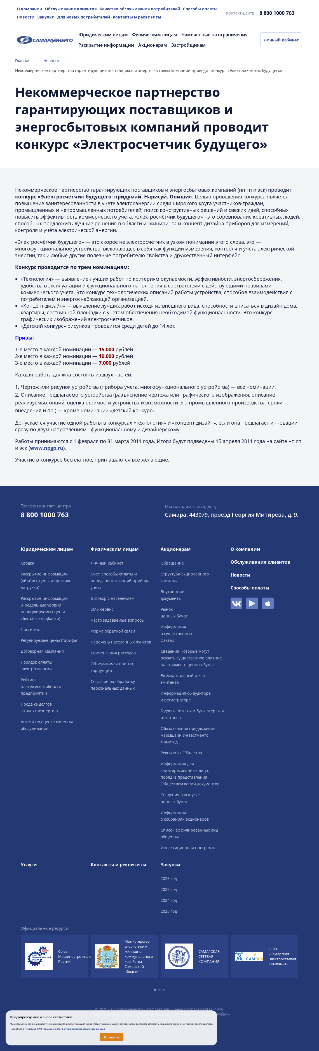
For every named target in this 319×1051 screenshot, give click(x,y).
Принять (111, 1037)
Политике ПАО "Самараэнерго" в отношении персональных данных (65, 1028)
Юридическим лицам (103, 35)
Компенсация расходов (113, 653)
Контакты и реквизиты (137, 17)
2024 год (169, 900)
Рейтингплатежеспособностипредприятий (41, 686)
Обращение (172, 563)
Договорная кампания (42, 651)
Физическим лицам (154, 35)
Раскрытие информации (106, 45)
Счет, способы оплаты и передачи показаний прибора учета (120, 580)
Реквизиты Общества (181, 752)
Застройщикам (188, 45)
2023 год (169, 911)
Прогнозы (30, 629)
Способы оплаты (200, 8)
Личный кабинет (281, 40)
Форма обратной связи (113, 631)
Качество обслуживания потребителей (140, 8)
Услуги (29, 865)
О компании (29, 8)
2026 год (169, 878)
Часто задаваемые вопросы (117, 620)
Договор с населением (112, 598)
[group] (54, 956)
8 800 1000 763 (276, 13)
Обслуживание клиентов (71, 8)
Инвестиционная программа (189, 847)
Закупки (46, 17)
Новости (25, 17)
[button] (155, 990)
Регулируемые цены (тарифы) (49, 640)
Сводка (27, 563)
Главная (27, 60)
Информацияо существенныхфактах (176, 633)
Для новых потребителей (83, 17)
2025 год (169, 889)
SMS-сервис (102, 609)
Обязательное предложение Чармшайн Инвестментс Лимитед (188, 735)
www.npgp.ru (46, 447)
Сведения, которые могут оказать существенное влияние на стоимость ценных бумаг (191, 658)
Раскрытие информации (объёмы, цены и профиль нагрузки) (46, 580)
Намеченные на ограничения (214, 35)
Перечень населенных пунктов (121, 642)
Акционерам (152, 45)
